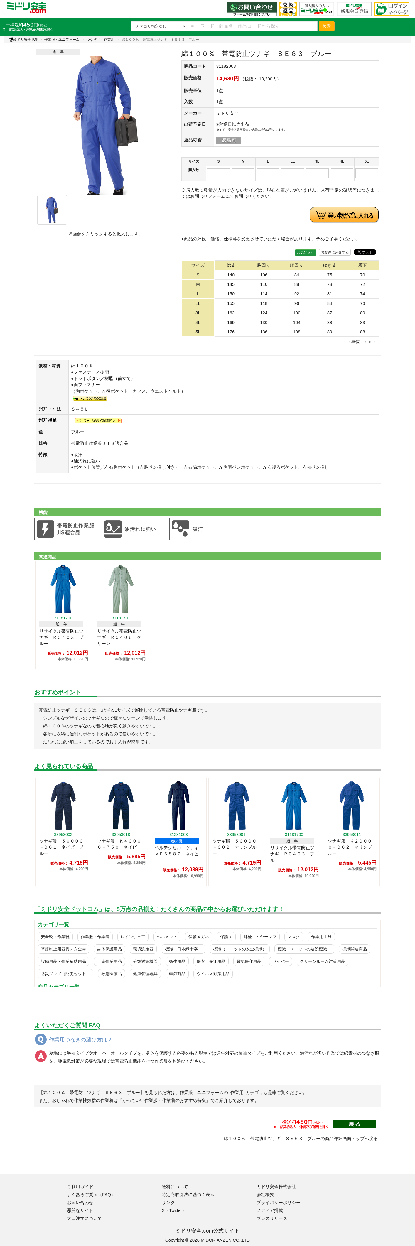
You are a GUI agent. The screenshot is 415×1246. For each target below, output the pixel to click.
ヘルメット (167, 936)
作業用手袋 (321, 936)
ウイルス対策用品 (213, 973)
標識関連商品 (354, 949)
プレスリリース (272, 1218)
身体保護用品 (109, 949)
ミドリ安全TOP (23, 40)
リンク (168, 1202)
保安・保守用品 (211, 961)
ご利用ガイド (80, 1186)
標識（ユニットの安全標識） (239, 949)
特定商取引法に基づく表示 (188, 1194)
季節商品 (177, 973)
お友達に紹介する (335, 252)
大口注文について (84, 1218)
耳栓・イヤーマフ (260, 936)
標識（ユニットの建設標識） (304, 949)
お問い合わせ (80, 1202)
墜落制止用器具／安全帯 (63, 949)
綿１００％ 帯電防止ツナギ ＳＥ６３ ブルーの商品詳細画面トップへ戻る (301, 1138)
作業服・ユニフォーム (62, 40)
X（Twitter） (174, 1210)
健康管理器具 (145, 973)
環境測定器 (143, 949)
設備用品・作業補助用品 (63, 961)
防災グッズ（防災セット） (65, 973)
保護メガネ (198, 936)
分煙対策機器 (145, 961)
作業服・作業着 (95, 936)
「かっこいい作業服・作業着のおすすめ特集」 (164, 1100)
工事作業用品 (109, 961)
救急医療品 (111, 973)
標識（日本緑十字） (183, 949)
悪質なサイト (80, 1210)
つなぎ (91, 40)
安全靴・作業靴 (55, 936)
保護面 (226, 936)
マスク (294, 936)
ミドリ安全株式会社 (276, 1186)
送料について (175, 1186)
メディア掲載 (270, 1210)
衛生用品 (177, 961)
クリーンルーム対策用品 (322, 961)
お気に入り (305, 253)
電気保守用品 (249, 961)
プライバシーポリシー (279, 1202)
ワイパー (280, 961)
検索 (327, 26)
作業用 (109, 40)
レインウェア (133, 936)
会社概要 (265, 1194)
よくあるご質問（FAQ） (91, 1194)
